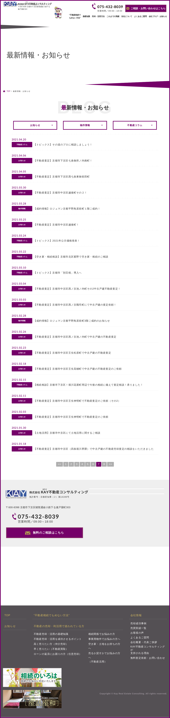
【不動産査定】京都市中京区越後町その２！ (60, 192)
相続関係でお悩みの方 (101, 635)
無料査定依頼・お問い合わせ (147, 658)
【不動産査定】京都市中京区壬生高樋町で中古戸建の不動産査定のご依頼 (78, 368)
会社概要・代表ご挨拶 (143, 643)
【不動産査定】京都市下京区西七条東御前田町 (62, 176)
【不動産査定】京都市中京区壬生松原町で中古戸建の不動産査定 (72, 352)
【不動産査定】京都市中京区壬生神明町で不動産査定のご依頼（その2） (77, 400)
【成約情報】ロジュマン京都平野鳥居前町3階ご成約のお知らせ (72, 320)
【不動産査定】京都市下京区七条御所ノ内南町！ (63, 160)
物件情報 (85, 125)
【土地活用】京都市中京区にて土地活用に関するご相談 (67, 433)
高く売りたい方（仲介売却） (51, 645)
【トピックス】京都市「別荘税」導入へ (58, 272)
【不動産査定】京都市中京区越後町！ (56, 224)
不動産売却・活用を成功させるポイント (58, 640)
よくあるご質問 (140, 16)
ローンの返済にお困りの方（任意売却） (58, 655)
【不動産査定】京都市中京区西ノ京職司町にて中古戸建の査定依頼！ (75, 304)
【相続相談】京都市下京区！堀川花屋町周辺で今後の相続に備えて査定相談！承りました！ (88, 384)
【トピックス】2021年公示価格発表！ (57, 240)
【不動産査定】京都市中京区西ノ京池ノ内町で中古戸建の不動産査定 (75, 336)
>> (110, 464)
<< (59, 464)
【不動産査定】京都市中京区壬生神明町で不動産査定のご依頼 (71, 416)
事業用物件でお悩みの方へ (104, 640)
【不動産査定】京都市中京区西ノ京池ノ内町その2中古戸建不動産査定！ (77, 288)
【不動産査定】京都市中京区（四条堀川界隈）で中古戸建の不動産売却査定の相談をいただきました (94, 449)
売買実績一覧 (138, 629)
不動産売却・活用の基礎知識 (51, 635)
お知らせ (35, 125)
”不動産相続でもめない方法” (75, 16)
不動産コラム (134, 125)
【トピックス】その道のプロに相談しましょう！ (63, 144)
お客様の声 (137, 633)
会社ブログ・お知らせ (158, 16)
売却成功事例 (138, 624)
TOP (8, 91)
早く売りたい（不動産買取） (51, 650)
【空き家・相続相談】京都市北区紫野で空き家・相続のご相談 (71, 256)
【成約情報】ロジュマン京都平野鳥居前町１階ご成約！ (67, 208)
